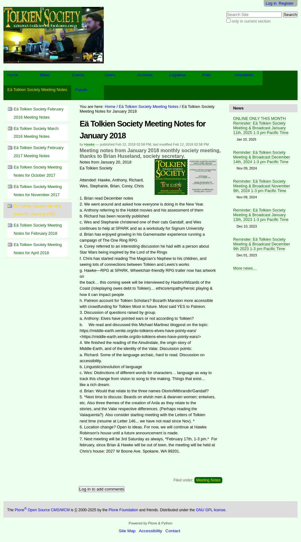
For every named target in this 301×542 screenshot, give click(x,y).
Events (78, 74)
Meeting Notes (208, 480)
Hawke (89, 144)
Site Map (127, 531)
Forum (81, 89)
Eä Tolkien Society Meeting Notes (37, 89)
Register (286, 3)
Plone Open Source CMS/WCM (42, 510)
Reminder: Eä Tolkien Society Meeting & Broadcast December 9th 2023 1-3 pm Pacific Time (261, 244)
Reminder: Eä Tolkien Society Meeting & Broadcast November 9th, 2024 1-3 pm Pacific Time (261, 186)
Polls (206, 74)
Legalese (178, 74)
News (45, 74)
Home (13, 74)
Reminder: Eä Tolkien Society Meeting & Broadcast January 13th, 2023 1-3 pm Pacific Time (260, 215)
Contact (173, 531)
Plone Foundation (123, 510)
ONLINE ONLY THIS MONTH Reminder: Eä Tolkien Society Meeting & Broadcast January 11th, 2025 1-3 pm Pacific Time (260, 125)
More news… (245, 268)
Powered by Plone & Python (150, 523)
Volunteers (243, 74)
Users (110, 74)
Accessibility (150, 531)
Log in (271, 3)
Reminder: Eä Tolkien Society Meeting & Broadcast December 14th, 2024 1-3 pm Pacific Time (261, 157)
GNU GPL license (210, 510)
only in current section (251, 21)
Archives (144, 74)
